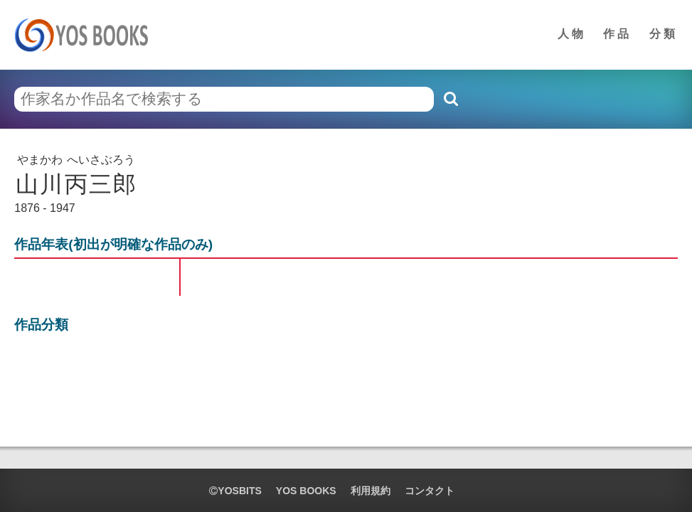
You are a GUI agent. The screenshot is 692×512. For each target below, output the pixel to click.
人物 (572, 34)
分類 (663, 34)
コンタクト (429, 490)
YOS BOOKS (306, 490)
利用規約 (370, 490)
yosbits (235, 490)
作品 (617, 34)
